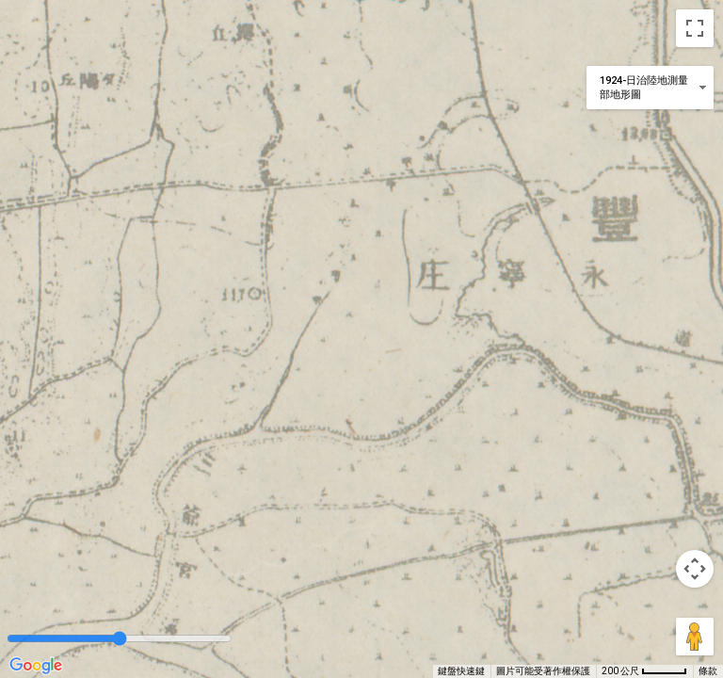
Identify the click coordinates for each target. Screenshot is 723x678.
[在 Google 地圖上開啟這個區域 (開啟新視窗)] (36, 666)
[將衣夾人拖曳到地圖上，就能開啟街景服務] (695, 636)
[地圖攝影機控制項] (695, 569)
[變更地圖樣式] (650, 87)
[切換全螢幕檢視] (695, 28)
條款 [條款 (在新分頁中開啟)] (708, 671)
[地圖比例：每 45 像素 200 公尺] (644, 671)
